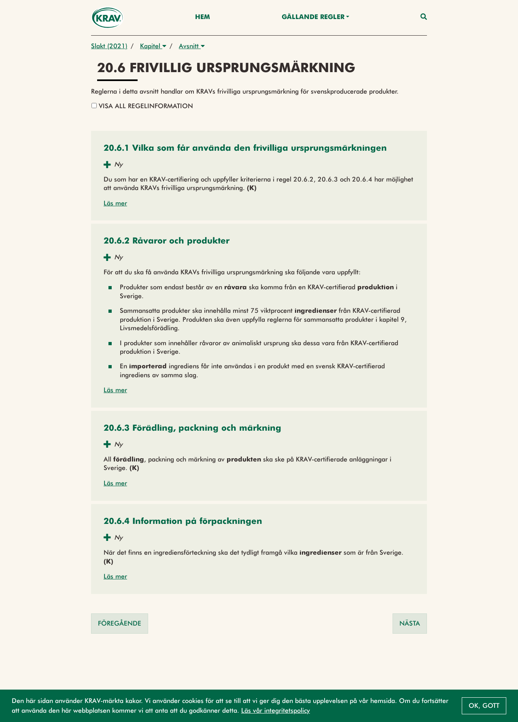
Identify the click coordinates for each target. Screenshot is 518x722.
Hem (202, 17)
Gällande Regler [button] (313, 17)
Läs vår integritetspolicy (275, 710)
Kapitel (153, 46)
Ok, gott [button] (484, 705)
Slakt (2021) (109, 46)
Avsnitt (192, 46)
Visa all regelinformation (142, 106)
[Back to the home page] (107, 17)
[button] (245, 149)
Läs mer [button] (115, 203)
